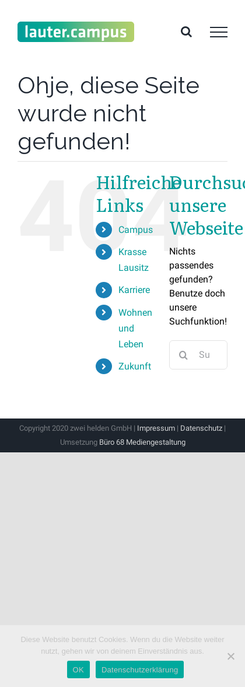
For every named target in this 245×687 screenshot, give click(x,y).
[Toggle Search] (186, 31)
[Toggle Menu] (219, 32)
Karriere (134, 289)
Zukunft (134, 366)
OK (78, 669)
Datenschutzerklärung (140, 669)
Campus (135, 229)
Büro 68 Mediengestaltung (142, 442)
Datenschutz (201, 428)
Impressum (156, 428)
